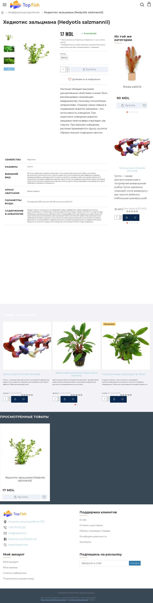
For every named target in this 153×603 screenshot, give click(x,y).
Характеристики (19, 150)
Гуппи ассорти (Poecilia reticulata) (132, 169)
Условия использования (77, 600)
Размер (65, 54)
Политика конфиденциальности (53, 600)
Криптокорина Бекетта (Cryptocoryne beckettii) (76, 359)
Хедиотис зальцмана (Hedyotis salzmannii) (25, 480)
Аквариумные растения (24, 12)
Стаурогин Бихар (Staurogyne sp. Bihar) (123, 359)
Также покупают (131, 123)
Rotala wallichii (132, 86)
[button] (9, 69)
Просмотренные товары (24, 417)
